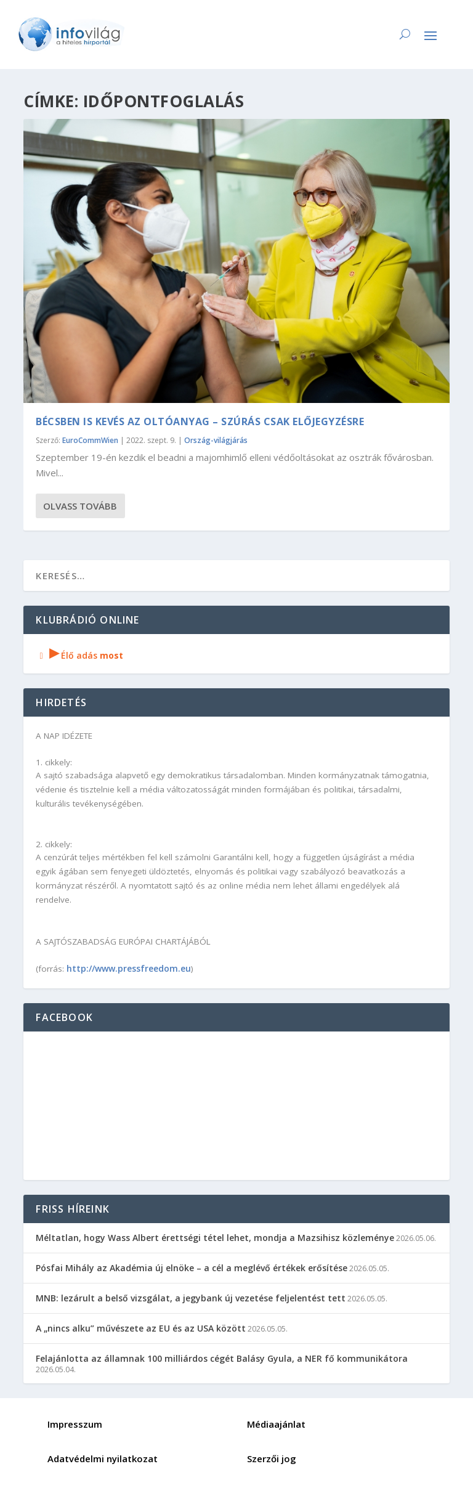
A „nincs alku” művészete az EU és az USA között (141, 1328)
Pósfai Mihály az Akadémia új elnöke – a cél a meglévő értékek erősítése (191, 1268)
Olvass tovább (80, 506)
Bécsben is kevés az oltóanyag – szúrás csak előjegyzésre (200, 421)
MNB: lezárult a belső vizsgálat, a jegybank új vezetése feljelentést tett (191, 1298)
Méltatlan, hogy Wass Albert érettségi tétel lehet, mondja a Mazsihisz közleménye (215, 1237)
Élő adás (79, 655)
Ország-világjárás (216, 440)
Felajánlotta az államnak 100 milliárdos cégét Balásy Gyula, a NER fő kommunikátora (222, 1358)
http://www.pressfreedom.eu (129, 968)
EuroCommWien (90, 440)
